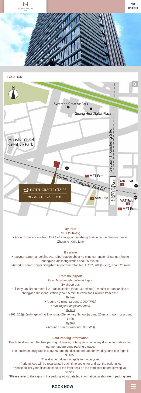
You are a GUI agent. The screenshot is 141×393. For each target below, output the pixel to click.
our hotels (133, 6)
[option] (70, 39)
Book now (62, 386)
